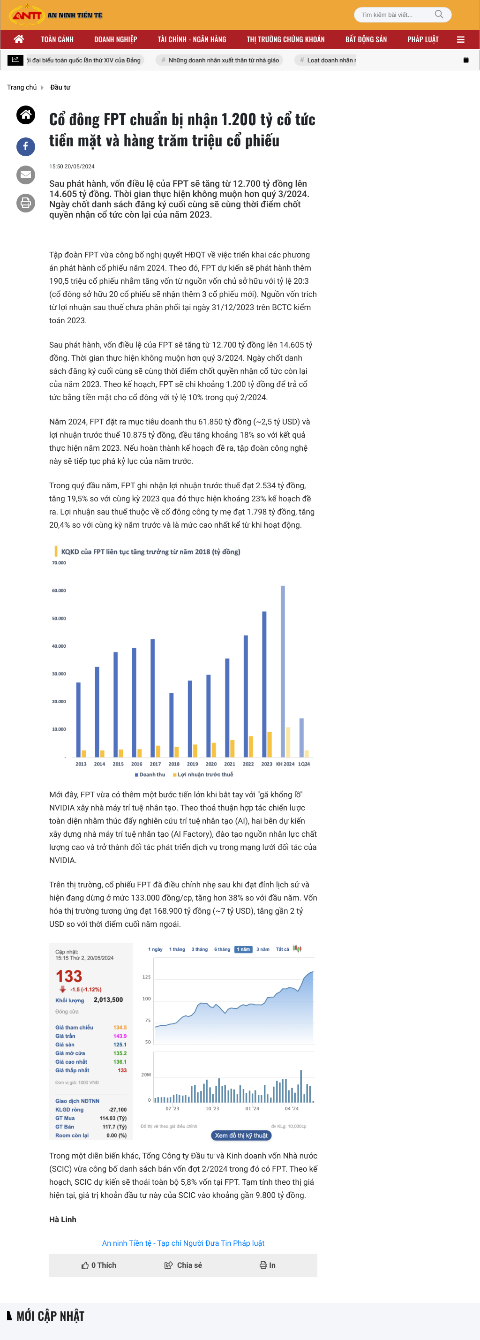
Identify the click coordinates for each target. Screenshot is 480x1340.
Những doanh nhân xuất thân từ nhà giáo (236, 60)
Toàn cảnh (57, 39)
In (268, 1265)
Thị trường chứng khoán (286, 39)
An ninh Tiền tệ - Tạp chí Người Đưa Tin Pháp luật (183, 1243)
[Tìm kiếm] (439, 15)
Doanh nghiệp (115, 39)
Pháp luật (423, 39)
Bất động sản (366, 39)
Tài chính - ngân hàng (192, 39)
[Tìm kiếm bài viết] (403, 15)
